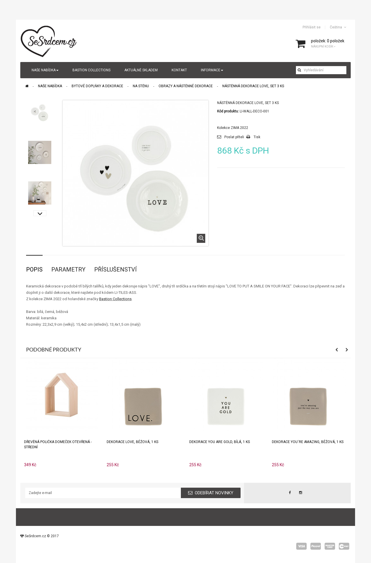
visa (301, 546)
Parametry (68, 269)
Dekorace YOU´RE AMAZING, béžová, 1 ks (307, 442)
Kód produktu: (228, 111)
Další (39, 213)
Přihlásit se (312, 27)
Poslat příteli (234, 137)
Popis (34, 269)
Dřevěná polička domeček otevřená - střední (58, 444)
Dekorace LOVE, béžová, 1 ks (132, 442)
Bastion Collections (115, 299)
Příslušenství (115, 269)
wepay (344, 546)
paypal (315, 546)
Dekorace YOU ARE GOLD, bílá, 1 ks (219, 442)
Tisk (257, 137)
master (330, 546)
